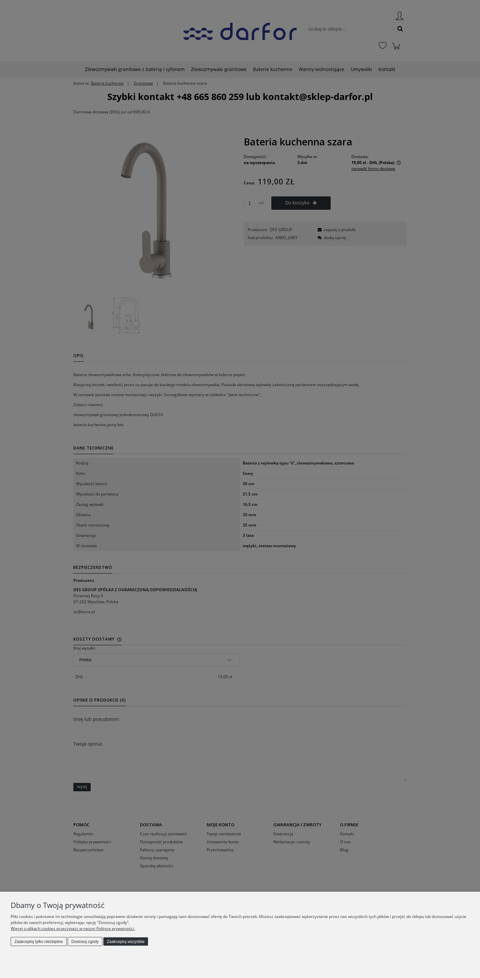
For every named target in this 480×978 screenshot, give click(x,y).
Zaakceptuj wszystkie (125, 941)
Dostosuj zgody (85, 941)
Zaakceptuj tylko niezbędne (38, 941)
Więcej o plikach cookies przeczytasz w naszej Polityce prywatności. (73, 928)
